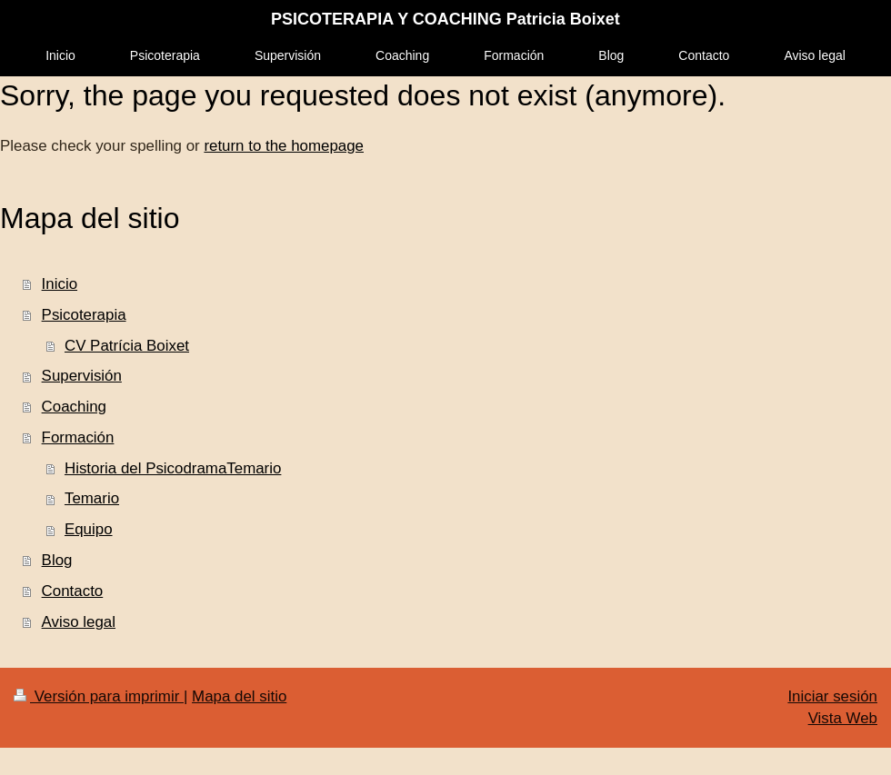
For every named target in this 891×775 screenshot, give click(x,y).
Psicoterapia (84, 314)
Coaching (74, 406)
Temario (92, 498)
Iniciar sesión (832, 696)
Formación (78, 437)
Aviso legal (78, 622)
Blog (57, 560)
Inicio (59, 284)
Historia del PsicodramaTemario (173, 468)
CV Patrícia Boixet (127, 345)
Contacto (73, 591)
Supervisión (82, 375)
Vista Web (842, 718)
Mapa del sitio (239, 696)
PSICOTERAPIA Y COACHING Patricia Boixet (445, 19)
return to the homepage (284, 145)
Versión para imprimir (99, 696)
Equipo (89, 529)
